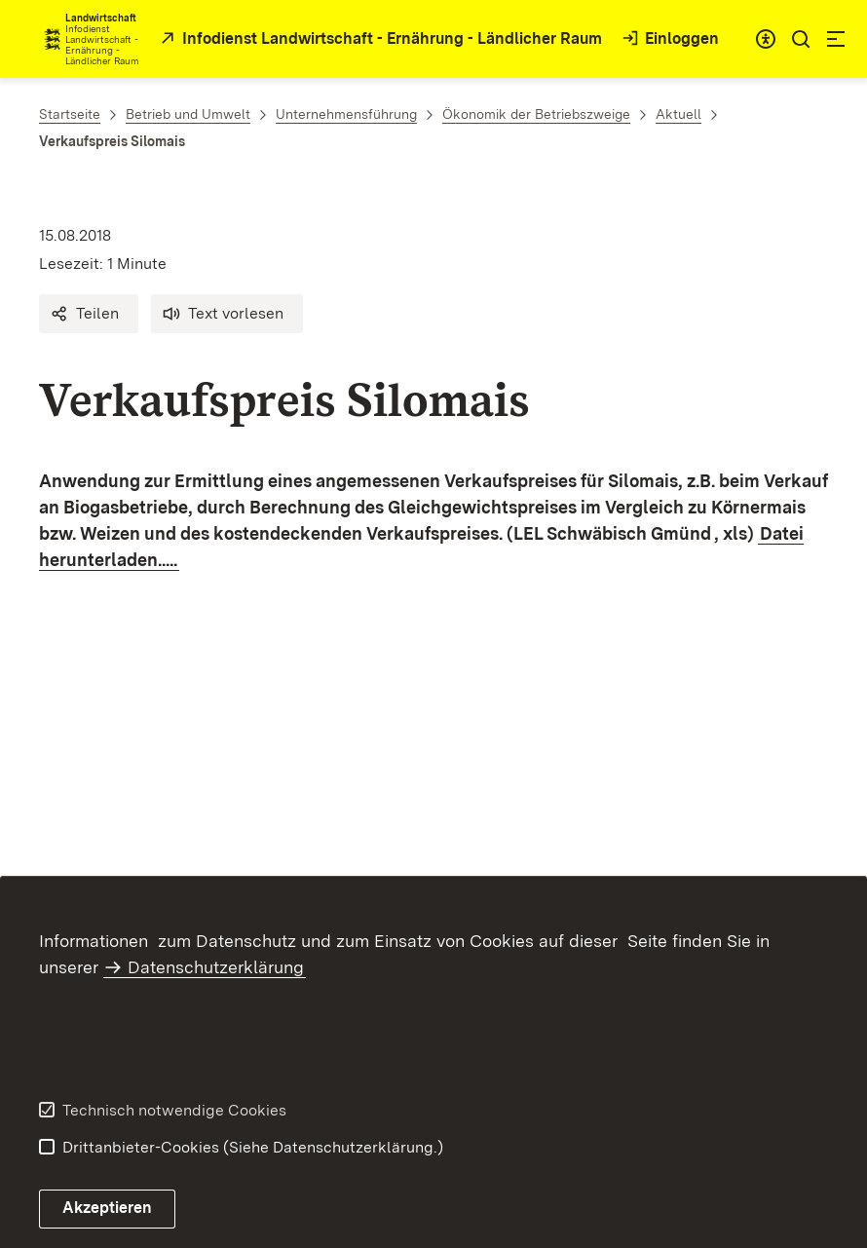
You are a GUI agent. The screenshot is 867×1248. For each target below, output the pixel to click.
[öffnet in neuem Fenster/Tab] (379, 39)
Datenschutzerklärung (216, 967)
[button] (88, 313)
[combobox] (765, 39)
